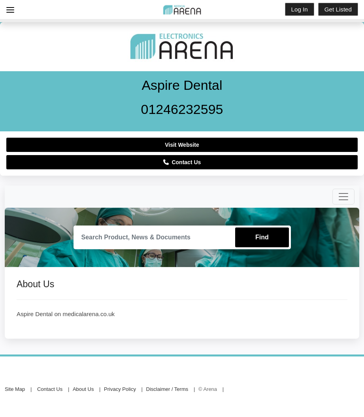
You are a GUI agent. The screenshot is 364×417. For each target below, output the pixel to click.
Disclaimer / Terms (167, 389)
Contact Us (182, 162)
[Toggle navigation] (343, 197)
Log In (299, 9)
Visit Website (182, 145)
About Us (83, 389)
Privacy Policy (120, 389)
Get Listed (338, 9)
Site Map (15, 389)
